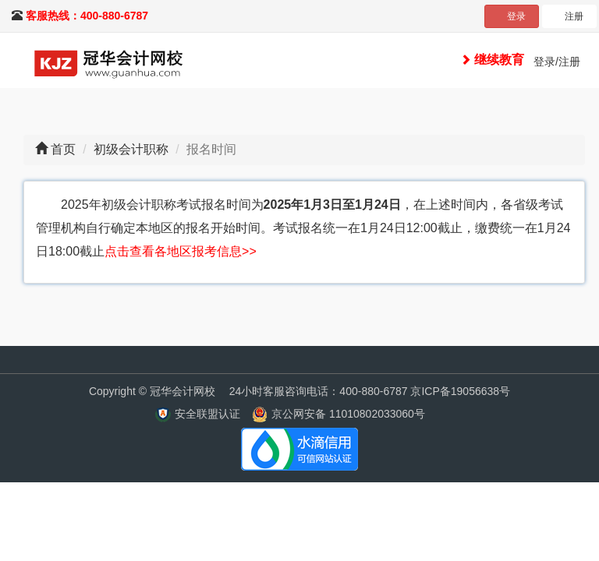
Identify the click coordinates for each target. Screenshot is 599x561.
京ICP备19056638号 (460, 391)
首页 (63, 149)
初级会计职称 (131, 149)
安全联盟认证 (207, 414)
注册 (574, 16)
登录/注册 (556, 61)
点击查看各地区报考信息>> (181, 251)
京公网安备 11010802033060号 (348, 414)
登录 (516, 16)
